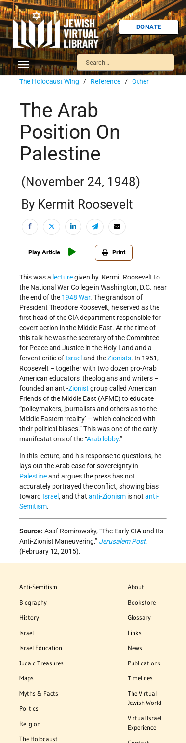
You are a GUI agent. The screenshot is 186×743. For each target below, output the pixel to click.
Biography (33, 602)
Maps (26, 678)
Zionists (119, 358)
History (29, 617)
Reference (105, 81)
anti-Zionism (107, 496)
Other (140, 81)
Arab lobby (103, 439)
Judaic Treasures (41, 663)
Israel (74, 358)
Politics (29, 708)
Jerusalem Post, (123, 541)
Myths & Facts (38, 693)
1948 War (76, 297)
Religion (29, 724)
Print (113, 252)
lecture (63, 277)
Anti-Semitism (38, 587)
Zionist (78, 388)
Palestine (33, 476)
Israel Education (40, 647)
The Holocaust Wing (49, 81)
